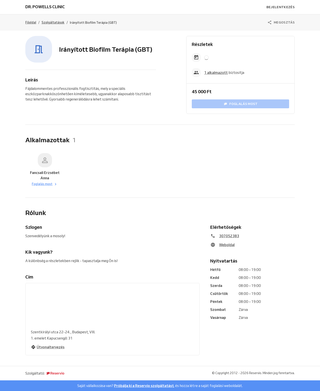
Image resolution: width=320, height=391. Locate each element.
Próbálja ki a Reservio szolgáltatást (144, 385)
